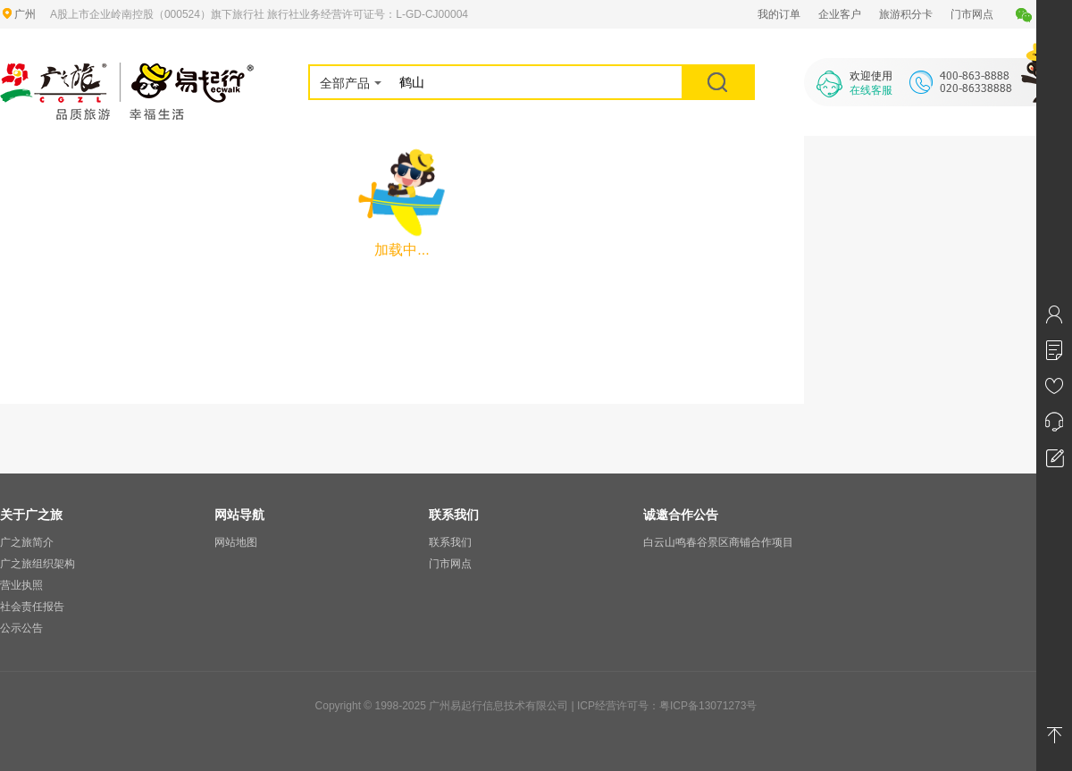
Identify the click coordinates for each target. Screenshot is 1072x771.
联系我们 (450, 542)
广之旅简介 (27, 542)
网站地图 (235, 542)
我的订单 (779, 14)
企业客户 (839, 14)
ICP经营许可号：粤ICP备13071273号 (667, 706)
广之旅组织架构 (37, 563)
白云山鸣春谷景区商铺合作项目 (718, 542)
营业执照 (21, 585)
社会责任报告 (32, 606)
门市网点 (972, 14)
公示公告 (21, 628)
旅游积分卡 (906, 14)
